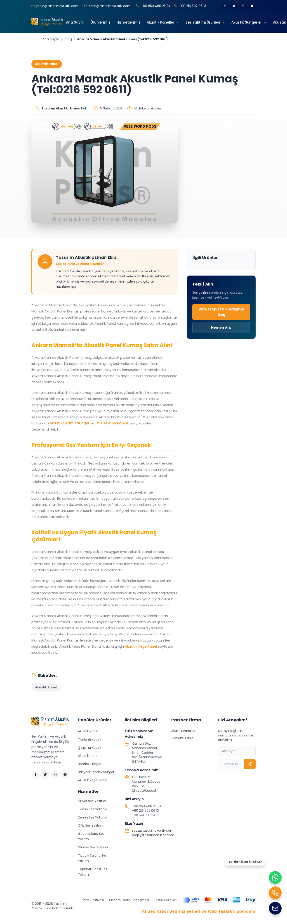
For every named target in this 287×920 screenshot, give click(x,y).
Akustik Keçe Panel (141, 646)
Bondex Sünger (89, 764)
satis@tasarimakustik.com (153, 830)
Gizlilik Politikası (165, 900)
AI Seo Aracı (155, 911)
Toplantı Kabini (89, 739)
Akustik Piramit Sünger (69, 423)
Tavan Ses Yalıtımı (92, 809)
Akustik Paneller (183, 731)
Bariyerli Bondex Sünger (96, 772)
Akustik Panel (88, 755)
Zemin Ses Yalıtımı (92, 817)
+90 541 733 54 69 (146, 815)
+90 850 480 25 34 (147, 806)
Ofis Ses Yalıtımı (90, 825)
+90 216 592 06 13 (145, 810)
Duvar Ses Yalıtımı (92, 801)
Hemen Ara (221, 327)
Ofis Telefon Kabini (111, 423)
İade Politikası (93, 900)
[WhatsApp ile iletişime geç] (275, 877)
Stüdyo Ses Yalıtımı (93, 847)
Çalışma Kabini (89, 747)
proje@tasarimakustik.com (153, 835)
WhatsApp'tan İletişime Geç (221, 312)
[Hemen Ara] (275, 892)
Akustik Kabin (88, 731)
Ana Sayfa (50, 39)
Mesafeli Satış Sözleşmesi (129, 900)
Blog (68, 39)
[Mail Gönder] (275, 908)
